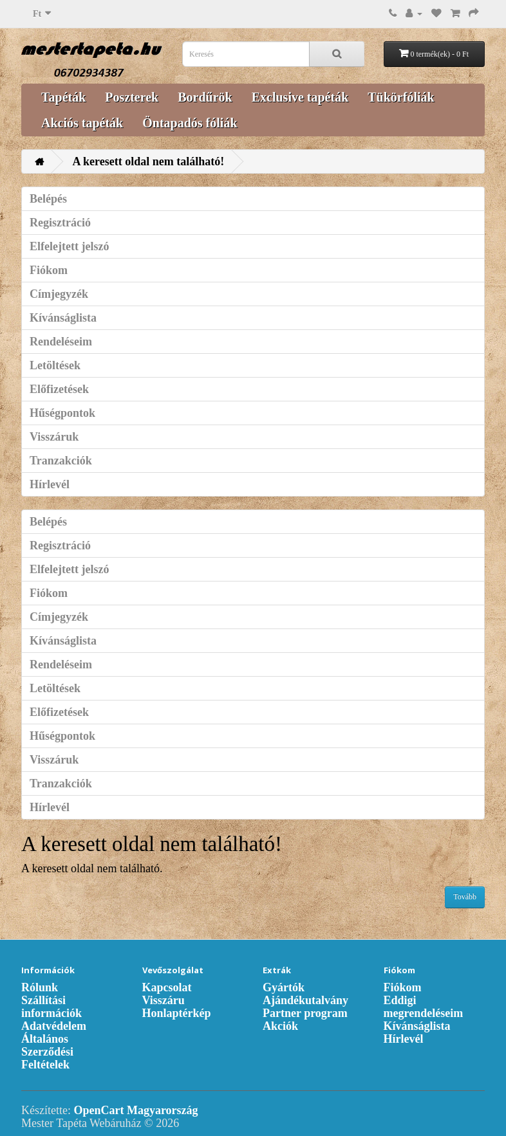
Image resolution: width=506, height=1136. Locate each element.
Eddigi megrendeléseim (424, 1007)
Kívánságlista (63, 317)
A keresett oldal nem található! (149, 161)
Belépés (48, 198)
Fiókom (49, 270)
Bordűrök (205, 97)
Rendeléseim (61, 341)
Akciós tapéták (82, 123)
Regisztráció (60, 222)
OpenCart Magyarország (135, 1110)
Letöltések (55, 365)
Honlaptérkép (176, 1013)
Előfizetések (59, 389)
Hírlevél (50, 484)
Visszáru (163, 1000)
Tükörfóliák (401, 97)
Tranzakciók (61, 460)
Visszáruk (54, 436)
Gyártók (284, 987)
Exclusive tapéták (300, 97)
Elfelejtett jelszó (69, 246)
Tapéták (63, 97)
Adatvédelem (53, 1026)
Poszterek (131, 97)
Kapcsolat (167, 987)
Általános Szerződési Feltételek (47, 1051)
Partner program (305, 1013)
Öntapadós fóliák (189, 123)
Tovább (464, 896)
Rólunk (39, 987)
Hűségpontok (62, 413)
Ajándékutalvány (305, 1000)
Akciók (280, 1026)
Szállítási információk (51, 1007)
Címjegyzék (59, 294)
